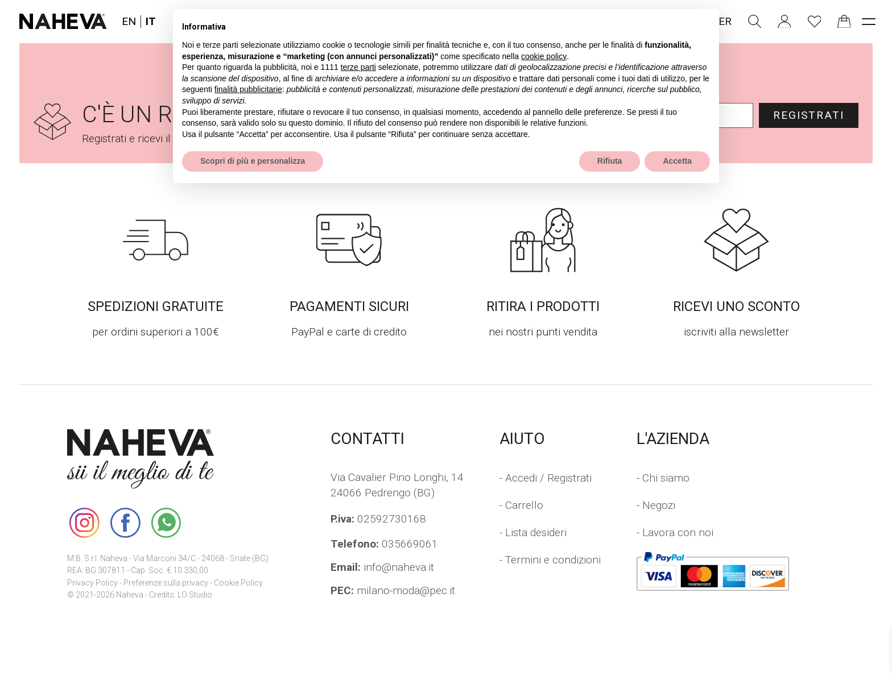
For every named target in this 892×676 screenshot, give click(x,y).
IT (151, 21)
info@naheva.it (382, 567)
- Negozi (656, 505)
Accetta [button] (677, 160)
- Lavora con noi (675, 532)
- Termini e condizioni (550, 559)
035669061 (384, 543)
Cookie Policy (238, 583)
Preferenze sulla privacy (165, 583)
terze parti (358, 67)
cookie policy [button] (544, 56)
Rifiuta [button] (609, 160)
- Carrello (521, 505)
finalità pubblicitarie (248, 89)
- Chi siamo (663, 477)
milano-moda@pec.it (393, 590)
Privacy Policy (92, 583)
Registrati (808, 115)
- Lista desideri (533, 532)
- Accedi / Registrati (545, 477)
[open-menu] (868, 21)
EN (129, 21)
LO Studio (194, 595)
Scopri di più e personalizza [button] (252, 160)
